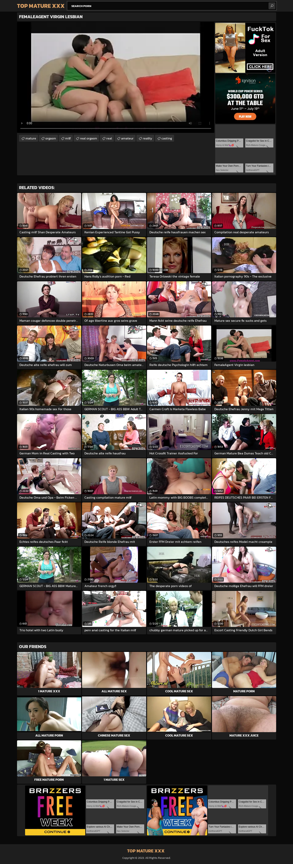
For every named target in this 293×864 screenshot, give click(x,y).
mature (30, 138)
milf (68, 138)
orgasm (50, 138)
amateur (127, 138)
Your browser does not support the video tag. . (115, 77)
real (109, 138)
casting (166, 138)
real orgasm (88, 138)
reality (147, 138)
